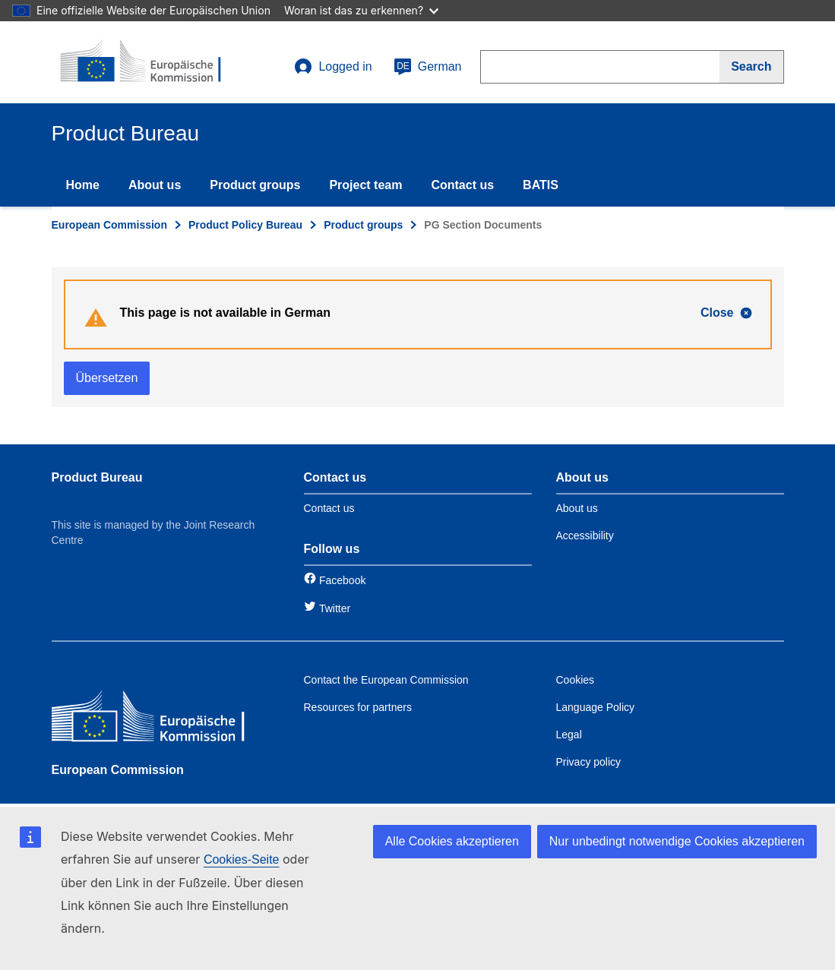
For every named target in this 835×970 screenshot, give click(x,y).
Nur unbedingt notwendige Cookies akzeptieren (677, 841)
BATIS (540, 185)
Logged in (333, 67)
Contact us (462, 185)
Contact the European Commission (386, 680)
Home (83, 185)
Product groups (255, 185)
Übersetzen (107, 377)
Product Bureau (97, 477)
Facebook (342, 580)
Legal (569, 734)
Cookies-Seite (242, 859)
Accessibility (585, 535)
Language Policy (595, 707)
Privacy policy (589, 762)
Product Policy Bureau (245, 225)
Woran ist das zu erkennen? (361, 10)
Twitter (334, 608)
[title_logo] (144, 62)
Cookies (575, 680)
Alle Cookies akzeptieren (452, 841)
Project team (365, 185)
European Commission (109, 225)
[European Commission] (162, 719)
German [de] (428, 67)
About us (154, 185)
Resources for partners (358, 707)
